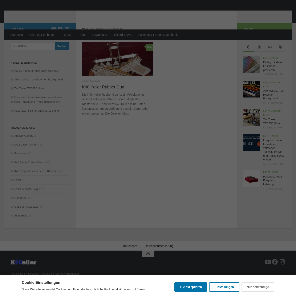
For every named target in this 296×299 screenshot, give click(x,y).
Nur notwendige (258, 287)
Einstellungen (224, 287)
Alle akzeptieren (190, 287)
